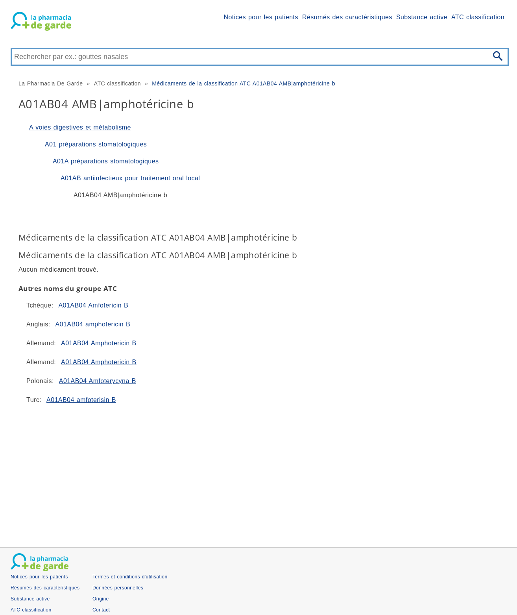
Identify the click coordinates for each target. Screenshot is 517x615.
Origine (100, 599)
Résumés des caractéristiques (347, 17)
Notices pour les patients (261, 17)
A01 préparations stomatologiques (96, 144)
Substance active (421, 17)
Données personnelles (117, 588)
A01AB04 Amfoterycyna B (97, 381)
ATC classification (477, 17)
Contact (101, 610)
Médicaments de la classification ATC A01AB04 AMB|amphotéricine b (243, 83)
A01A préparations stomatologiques (106, 161)
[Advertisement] (247, 472)
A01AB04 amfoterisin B (81, 399)
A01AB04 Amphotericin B (99, 343)
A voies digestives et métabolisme (80, 127)
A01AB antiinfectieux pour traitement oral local (130, 178)
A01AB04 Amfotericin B (93, 305)
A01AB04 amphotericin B (92, 324)
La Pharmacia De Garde (50, 83)
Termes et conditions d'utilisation (130, 577)
